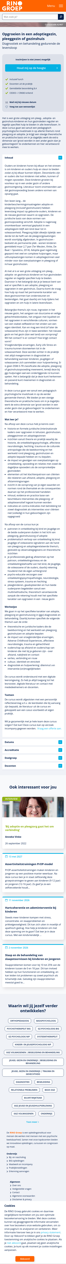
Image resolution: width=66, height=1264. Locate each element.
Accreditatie (33, 750)
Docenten (33, 766)
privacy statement (50, 1232)
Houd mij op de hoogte (31, 68)
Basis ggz (50, 1089)
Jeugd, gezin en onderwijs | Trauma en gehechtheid (33, 1072)
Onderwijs (46, 1113)
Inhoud (33, 158)
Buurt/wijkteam (33, 1097)
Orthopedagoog (19, 1020)
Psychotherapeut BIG (19, 1028)
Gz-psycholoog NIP (19, 1036)
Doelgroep (33, 758)
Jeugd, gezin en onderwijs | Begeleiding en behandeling (33, 1062)
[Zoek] (61, 17)
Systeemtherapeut (47, 1036)
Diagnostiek (23, 1082)
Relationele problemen (24, 1089)
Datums (33, 742)
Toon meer (31, 1122)
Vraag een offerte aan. (49, 728)
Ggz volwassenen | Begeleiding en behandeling (33, 1052)
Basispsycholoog (46, 1020)
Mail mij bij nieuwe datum (23, 102)
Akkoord (25, 1258)
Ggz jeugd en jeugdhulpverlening (33, 1105)
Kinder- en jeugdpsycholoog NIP (33, 1044)
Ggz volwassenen (23, 1113)
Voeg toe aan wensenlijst (22, 106)
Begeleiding (43, 1082)
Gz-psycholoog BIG (48, 1028)
